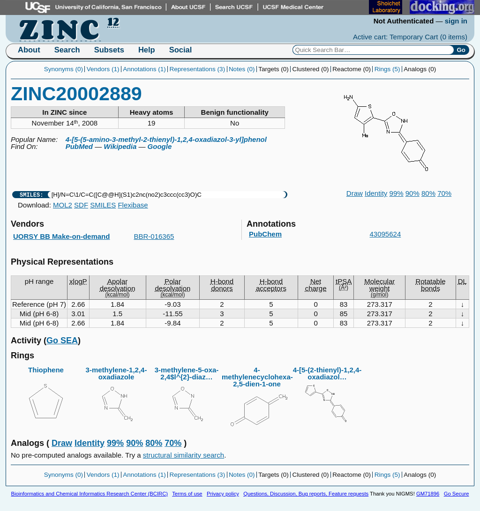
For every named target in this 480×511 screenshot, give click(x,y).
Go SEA (62, 340)
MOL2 (62, 205)
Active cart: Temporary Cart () (410, 37)
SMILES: (31, 195)
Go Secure (456, 493)
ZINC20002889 (76, 93)
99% (397, 193)
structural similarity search (183, 455)
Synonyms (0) (63, 69)
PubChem (265, 234)
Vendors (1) (103, 69)
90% (412, 193)
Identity (376, 193)
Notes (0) (242, 69)
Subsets (109, 49)
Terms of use (187, 493)
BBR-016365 (154, 236)
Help (146, 49)
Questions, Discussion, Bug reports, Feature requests (305, 493)
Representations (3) (197, 69)
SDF (81, 205)
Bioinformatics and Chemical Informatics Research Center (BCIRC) (89, 493)
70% (444, 193)
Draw (354, 193)
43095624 (385, 234)
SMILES (103, 205)
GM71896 (427, 493)
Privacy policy (223, 493)
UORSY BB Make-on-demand (61, 236)
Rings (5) (387, 69)
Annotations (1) (144, 69)
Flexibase (133, 205)
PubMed (79, 146)
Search (67, 49)
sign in (456, 21)
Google (160, 146)
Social (180, 49)
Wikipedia (120, 146)
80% (428, 193)
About (29, 49)
